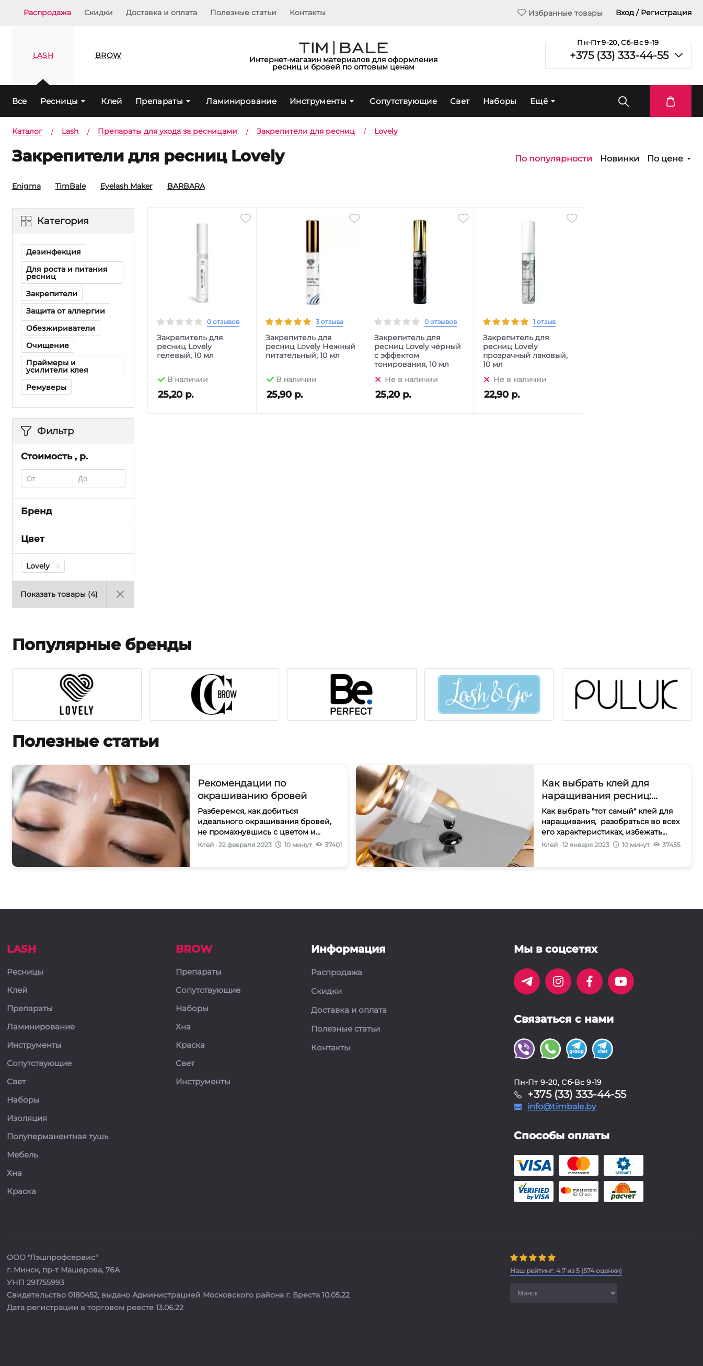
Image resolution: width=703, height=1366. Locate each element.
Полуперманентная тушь (57, 1137)
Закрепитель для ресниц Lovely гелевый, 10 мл (190, 346)
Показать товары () (59, 594)
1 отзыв (544, 322)
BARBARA (182, 186)
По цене (665, 159)
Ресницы (59, 101)
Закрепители (51, 293)
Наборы (500, 101)
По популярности (553, 159)
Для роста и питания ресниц (67, 272)
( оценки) (566, 1271)
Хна (14, 1173)
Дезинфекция (53, 252)
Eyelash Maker (123, 186)
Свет (460, 101)
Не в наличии (411, 379)
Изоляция (27, 1118)
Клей (111, 101)
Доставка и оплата (161, 12)
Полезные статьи (243, 12)
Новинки (619, 159)
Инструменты (318, 101)
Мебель (22, 1155)
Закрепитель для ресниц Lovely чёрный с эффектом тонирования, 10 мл (417, 351)
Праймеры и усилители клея (57, 366)
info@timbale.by (561, 1107)
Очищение (47, 345)
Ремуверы (46, 387)
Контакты (308, 12)
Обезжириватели (60, 328)
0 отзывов (223, 322)
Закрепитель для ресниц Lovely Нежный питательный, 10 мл (310, 346)
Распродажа (47, 12)
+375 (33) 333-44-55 (619, 55)
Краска (21, 1192)
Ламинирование (241, 101)
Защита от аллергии (65, 311)
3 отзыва (329, 322)
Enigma (23, 186)
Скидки (98, 12)
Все (19, 101)
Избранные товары (560, 13)
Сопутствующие (403, 101)
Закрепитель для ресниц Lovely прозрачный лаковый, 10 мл (525, 351)
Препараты (159, 101)
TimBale (67, 186)
